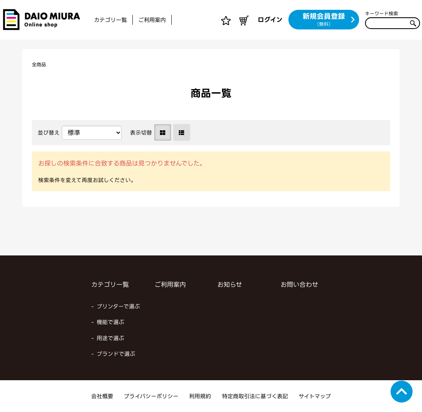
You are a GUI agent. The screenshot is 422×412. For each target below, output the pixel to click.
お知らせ (229, 284)
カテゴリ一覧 (110, 20)
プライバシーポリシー (151, 396)
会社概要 (102, 396)
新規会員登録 (329, 20)
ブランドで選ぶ (116, 354)
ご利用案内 (152, 20)
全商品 (40, 64)
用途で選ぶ (110, 338)
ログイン (270, 19)
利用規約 (200, 396)
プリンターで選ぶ (118, 306)
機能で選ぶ (110, 322)
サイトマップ (315, 396)
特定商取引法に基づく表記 (255, 396)
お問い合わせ (299, 284)
